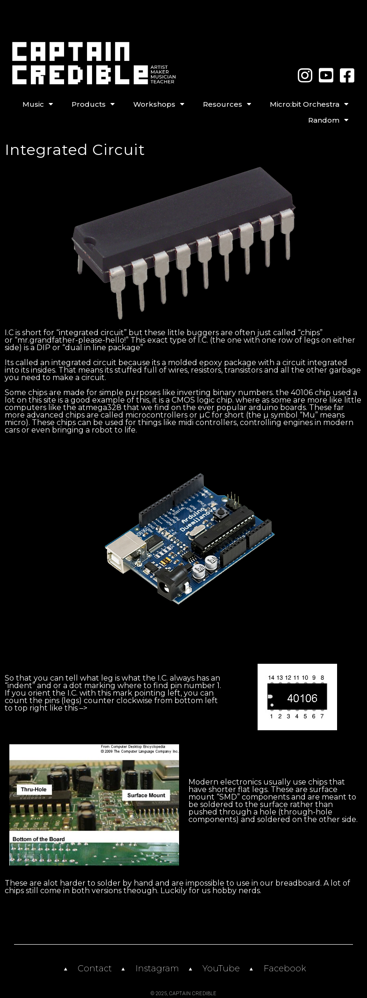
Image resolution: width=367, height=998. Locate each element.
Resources (227, 104)
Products (93, 104)
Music (37, 104)
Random (328, 120)
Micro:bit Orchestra (309, 104)
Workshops (158, 104)
